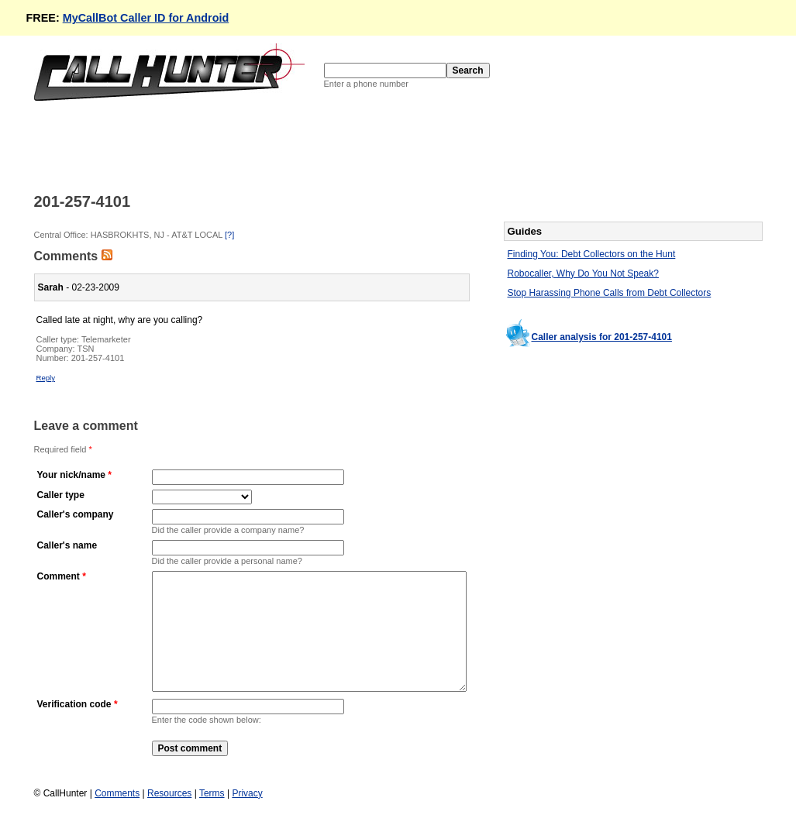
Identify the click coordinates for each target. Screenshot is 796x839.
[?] (229, 234)
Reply (46, 377)
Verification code (74, 727)
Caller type (60, 495)
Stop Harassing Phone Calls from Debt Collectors (610, 292)
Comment (58, 576)
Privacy (247, 816)
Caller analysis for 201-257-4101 (602, 337)
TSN (86, 348)
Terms (212, 816)
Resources (169, 816)
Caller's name (67, 545)
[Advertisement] (316, 146)
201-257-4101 (98, 358)
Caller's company (75, 514)
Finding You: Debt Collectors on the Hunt (592, 254)
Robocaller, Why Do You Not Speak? (583, 273)
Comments (117, 816)
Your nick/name (71, 474)
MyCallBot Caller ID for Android (146, 18)
